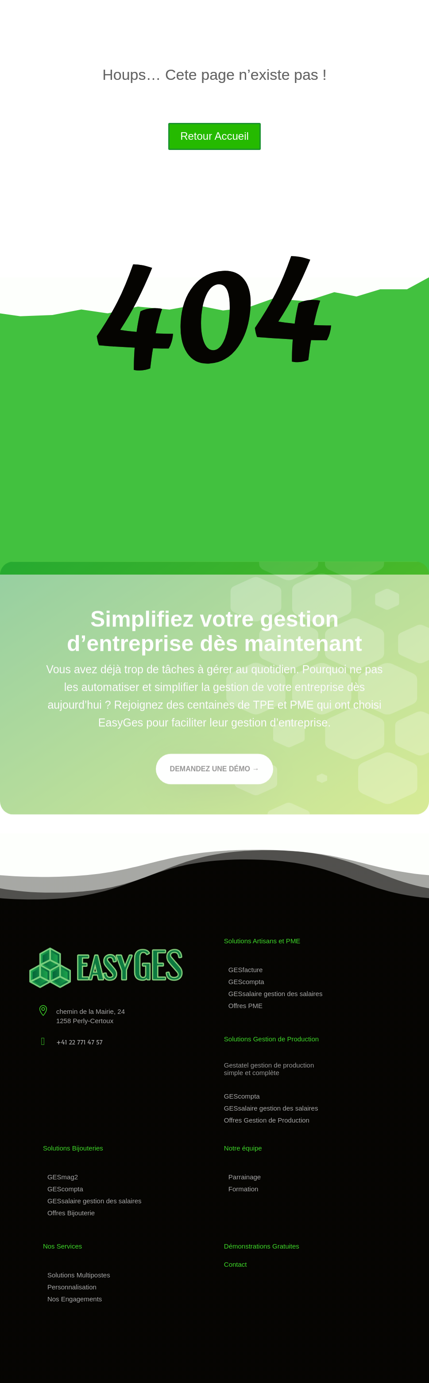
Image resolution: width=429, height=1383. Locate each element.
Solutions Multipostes (78, 1275)
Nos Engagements (74, 1299)
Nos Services (62, 1246)
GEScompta (246, 981)
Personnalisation (72, 1287)
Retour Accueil (214, 136)
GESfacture (245, 969)
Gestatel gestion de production (269, 1065)
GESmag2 (62, 1177)
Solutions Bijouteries (73, 1148)
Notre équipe (243, 1148)
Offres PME (245, 1005)
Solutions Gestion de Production (271, 1039)
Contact (235, 1264)
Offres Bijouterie (71, 1213)
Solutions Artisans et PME (262, 941)
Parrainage (244, 1177)
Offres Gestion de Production (266, 1120)
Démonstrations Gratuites (261, 1246)
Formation (243, 1189)
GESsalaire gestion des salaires (275, 993)
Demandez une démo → (214, 770)
